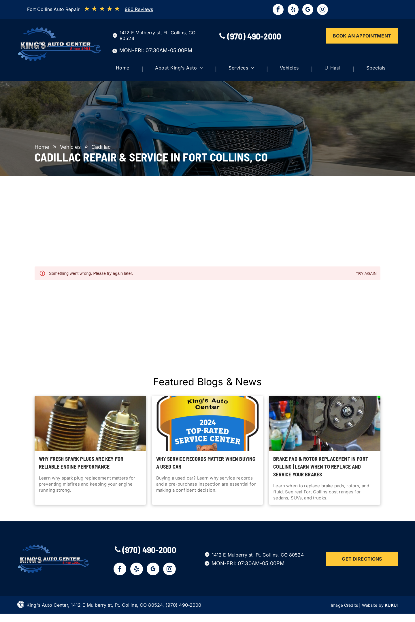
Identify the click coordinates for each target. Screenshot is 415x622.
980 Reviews (139, 9)
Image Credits (344, 605)
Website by (373, 605)
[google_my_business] (307, 10)
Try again (366, 273)
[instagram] (322, 10)
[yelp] (293, 10)
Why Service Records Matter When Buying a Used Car (206, 463)
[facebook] (278, 10)
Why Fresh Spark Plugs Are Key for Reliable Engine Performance (81, 463)
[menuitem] (127, 69)
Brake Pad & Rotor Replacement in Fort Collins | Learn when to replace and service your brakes (320, 467)
